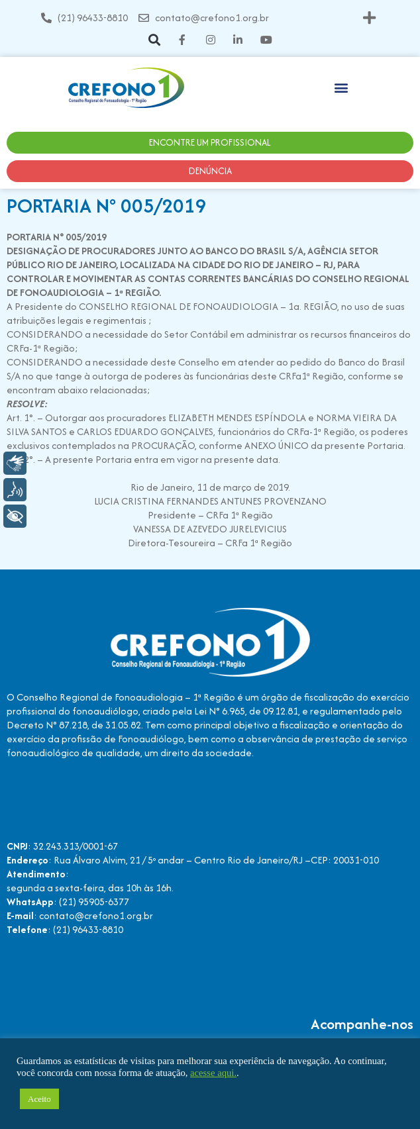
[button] (369, 17)
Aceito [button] (39, 1099)
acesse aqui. (213, 1072)
